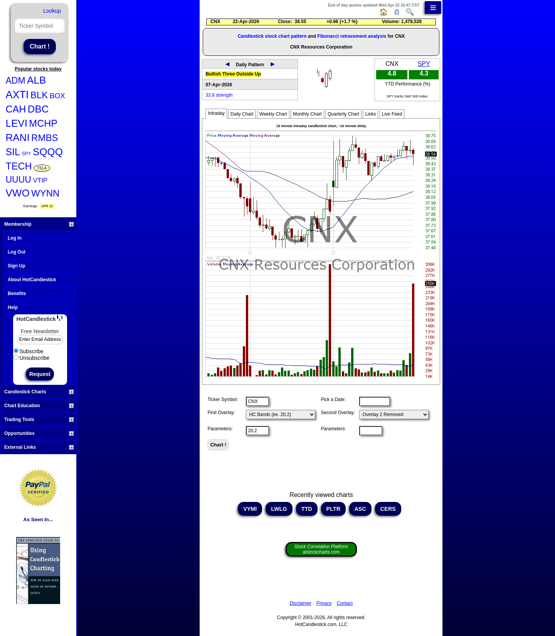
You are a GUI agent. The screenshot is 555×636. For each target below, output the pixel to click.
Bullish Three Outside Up (233, 74)
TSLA (42, 168)
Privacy (323, 603)
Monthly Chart (307, 114)
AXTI (17, 95)
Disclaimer (300, 603)
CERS (388, 509)
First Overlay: (221, 412)
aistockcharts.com (321, 549)
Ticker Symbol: (222, 399)
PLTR (333, 509)
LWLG (279, 509)
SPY (26, 153)
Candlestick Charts (39, 391)
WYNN (45, 193)
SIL (13, 151)
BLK (39, 95)
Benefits (17, 293)
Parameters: (219, 428)
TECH (19, 166)
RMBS (44, 138)
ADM (15, 81)
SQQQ (48, 152)
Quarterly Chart (343, 114)
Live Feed (392, 114)
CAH (16, 109)
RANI (18, 137)
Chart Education (39, 405)
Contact (345, 603)
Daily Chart (241, 114)
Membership (39, 224)
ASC (360, 509)
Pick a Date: (333, 399)
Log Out (16, 252)
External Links (39, 447)
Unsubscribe (31, 358)
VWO (18, 193)
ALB (36, 80)
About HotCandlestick (32, 279)
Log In (15, 238)
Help (13, 307)
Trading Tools (39, 419)
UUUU (18, 180)
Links (370, 114)
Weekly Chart (273, 114)
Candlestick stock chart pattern (272, 36)
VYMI (250, 509)
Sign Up (16, 265)
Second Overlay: (338, 412)
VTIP (40, 180)
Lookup (52, 11)
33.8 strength (218, 95)
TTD (307, 509)
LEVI (16, 123)
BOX (57, 96)
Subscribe (28, 351)
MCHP (43, 123)
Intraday (216, 113)
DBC (38, 109)
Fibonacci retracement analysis (351, 36)
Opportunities (39, 433)
